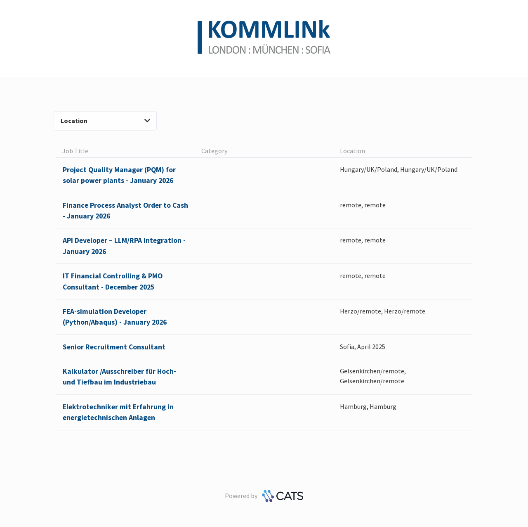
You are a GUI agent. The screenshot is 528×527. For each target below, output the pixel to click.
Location (105, 120)
